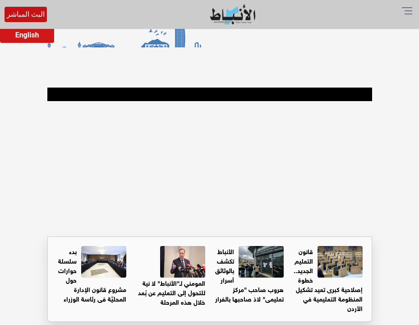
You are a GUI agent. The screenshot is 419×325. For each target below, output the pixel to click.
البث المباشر (26, 14)
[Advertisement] (209, 169)
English (27, 35)
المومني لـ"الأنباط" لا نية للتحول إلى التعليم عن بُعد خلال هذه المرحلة (171, 292)
